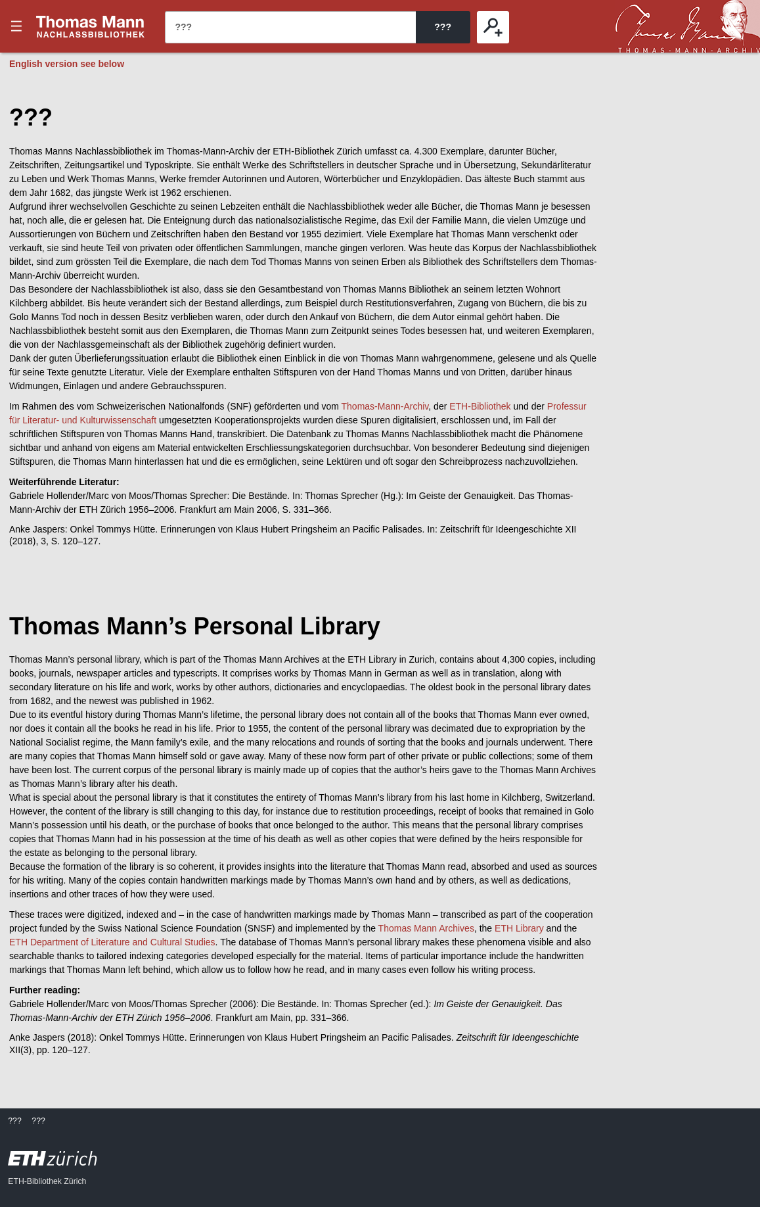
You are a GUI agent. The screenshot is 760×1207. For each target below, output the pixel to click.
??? (90, 26)
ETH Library (519, 928)
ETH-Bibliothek (479, 406)
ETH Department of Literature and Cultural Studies (112, 942)
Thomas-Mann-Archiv (385, 406)
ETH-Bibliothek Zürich (47, 1181)
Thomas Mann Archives (426, 928)
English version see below (66, 64)
